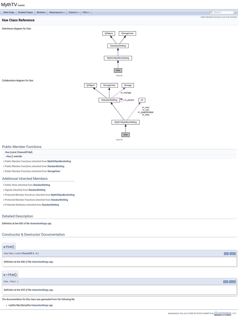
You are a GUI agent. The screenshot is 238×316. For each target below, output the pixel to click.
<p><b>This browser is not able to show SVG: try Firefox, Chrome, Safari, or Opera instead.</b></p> (119, 52)
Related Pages (25, 12)
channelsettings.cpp (40, 223)
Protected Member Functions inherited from (39, 195)
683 (21, 223)
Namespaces (57, 12)
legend (119, 75)
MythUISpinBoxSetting (59, 161)
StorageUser (53, 171)
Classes (74, 12)
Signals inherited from (24, 190)
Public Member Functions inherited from (37, 161)
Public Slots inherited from (26, 185)
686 (23, 261)
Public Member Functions (211, 17)
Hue (7, 152)
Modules (41, 12)
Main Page (9, 12)
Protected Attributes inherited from (31, 204)
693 (23, 290)
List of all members (229, 17)
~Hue (8, 156)
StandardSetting (55, 166)
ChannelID (22, 152)
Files (86, 12)
